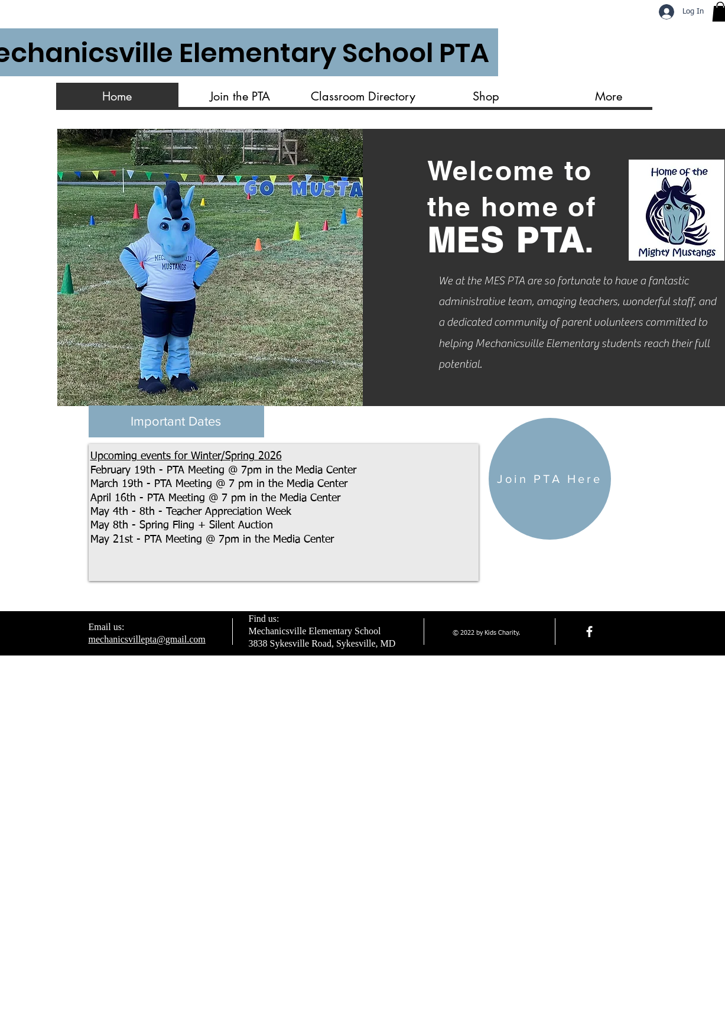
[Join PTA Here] (550, 479)
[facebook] (589, 631)
